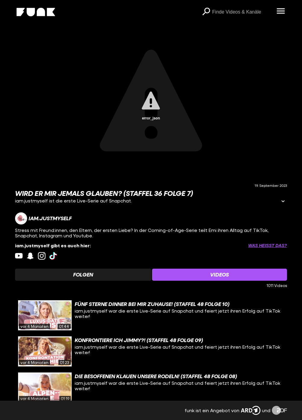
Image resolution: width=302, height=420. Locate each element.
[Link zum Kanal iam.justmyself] (43, 218)
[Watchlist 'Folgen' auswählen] (83, 275)
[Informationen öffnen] (283, 201)
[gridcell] (151, 315)
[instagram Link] (41, 256)
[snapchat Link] (30, 256)
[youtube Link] (19, 256)
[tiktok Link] (53, 256)
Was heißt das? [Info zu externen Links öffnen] (267, 245)
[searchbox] (242, 12)
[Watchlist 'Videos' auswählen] (219, 275)
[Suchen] (206, 12)
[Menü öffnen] (281, 11)
